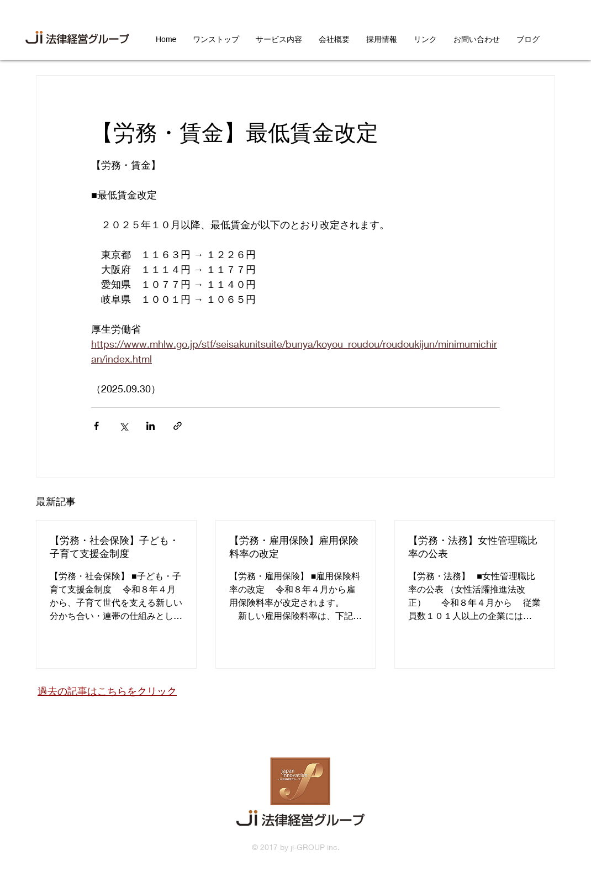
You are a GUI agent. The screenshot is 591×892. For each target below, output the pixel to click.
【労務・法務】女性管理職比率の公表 (472, 547)
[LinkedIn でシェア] (150, 426)
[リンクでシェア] (177, 426)
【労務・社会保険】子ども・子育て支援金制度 (114, 547)
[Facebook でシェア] (96, 426)
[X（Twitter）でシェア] (123, 426)
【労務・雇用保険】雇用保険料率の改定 (293, 547)
